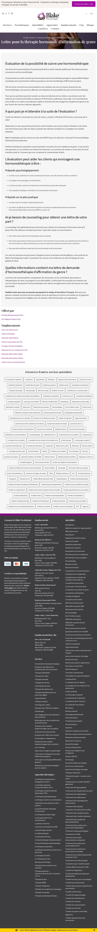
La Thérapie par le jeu (42, 859)
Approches (52, 25)
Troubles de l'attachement (40, 501)
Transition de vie (24, 479)
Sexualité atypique (26, 462)
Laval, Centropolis (8, 334)
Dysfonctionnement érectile (52, 413)
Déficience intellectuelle (49, 402)
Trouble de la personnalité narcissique (77, 484)
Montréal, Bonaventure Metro (12, 358)
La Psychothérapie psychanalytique (47, 843)
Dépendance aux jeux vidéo (80, 402)
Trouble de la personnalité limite (51, 484)
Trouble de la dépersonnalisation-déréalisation (23, 484)
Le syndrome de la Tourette (75, 701)
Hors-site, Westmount (10, 330)
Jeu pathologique (34, 435)
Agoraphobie (40, 379)
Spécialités (37, 25)
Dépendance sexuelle (13, 407)
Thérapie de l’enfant (42, 683)
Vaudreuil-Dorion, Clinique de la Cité (14, 350)
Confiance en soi (67, 396)
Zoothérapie (39, 711)
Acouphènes (29, 379)
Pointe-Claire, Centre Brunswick (13, 362)
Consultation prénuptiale (74, 593)
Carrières (43, 28)
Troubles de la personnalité (77, 501)
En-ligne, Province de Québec (12, 346)
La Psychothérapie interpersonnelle (48, 840)
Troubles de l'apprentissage (20, 501)
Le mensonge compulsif (82, 440)
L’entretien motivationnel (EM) (46, 827)
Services (7, 25)
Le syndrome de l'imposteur (13, 446)
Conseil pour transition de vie (75, 586)
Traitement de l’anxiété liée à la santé (79, 791)
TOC (73, 473)
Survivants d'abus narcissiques (78, 468)
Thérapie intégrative (42, 886)
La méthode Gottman (43, 837)
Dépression (26, 407)
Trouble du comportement (16, 490)
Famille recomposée (65, 418)
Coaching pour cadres (42, 705)
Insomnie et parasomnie (77, 429)
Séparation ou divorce (86, 457)
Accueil (25, 38)
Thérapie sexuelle (41, 701)
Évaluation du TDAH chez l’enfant (47, 735)
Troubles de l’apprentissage (75, 895)
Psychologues (22, 25)
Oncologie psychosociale (17, 451)
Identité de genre (60, 429)
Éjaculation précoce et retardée (20, 418)
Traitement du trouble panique (76, 860)
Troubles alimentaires (21, 495)
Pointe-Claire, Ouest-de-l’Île (12, 342)
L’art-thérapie (40, 747)
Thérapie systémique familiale (46, 896)
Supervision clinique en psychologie (47, 751)
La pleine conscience (42, 823)
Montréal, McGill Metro (10, 338)
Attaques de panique (16, 391)
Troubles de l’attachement (75, 898)
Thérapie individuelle (42, 673)
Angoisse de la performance (67, 379)
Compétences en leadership (75, 574)
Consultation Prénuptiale (84, 396)
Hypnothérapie (40, 698)
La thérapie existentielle (44, 847)
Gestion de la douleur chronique (57, 424)
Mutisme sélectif (87, 446)
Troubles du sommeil (43, 506)
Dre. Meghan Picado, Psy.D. (11, 319)
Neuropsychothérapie (43, 862)
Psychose (85, 451)
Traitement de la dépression (75, 797)
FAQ (81, 25)
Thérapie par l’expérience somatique (48, 889)
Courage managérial (14, 402)
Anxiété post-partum (49, 385)
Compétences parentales (51, 396)
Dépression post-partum (41, 407)
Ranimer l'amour (50, 457)
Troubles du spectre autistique (63, 506)
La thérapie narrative (42, 855)
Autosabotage (30, 391)
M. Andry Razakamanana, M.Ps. (13, 315)
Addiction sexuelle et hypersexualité (78, 528)
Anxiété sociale (64, 385)
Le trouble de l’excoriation (74, 705)
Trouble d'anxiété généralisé (79, 479)
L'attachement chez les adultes (69, 435)
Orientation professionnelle (45, 732)
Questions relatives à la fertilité (31, 457)
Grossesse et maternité (44, 429)
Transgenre (12, 479)
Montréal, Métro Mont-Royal (12, 354)
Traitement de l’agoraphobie (75, 787)
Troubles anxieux (36, 495)
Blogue (90, 25)
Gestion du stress (76, 424)
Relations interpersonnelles (67, 457)
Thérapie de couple (42, 676)
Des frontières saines (72, 407)
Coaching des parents (42, 686)
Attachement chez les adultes (76, 558)
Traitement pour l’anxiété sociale (77, 864)
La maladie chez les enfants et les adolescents (43, 440)
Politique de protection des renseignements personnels (78, 929)
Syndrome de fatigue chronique (36, 473)
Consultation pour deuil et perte (77, 590)
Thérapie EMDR (40, 883)
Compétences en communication (77, 391)
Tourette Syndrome (84, 473)
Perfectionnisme (33, 451)
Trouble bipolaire (61, 479)
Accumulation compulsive (14, 379)
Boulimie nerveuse (58, 391)
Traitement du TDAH (72, 834)
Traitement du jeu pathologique (76, 831)
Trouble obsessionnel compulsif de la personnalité (44, 490)
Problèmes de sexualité (58, 451)
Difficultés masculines (73, 619)
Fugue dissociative (81, 418)
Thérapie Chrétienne (62, 473)
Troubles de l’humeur (73, 901)
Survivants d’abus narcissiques (76, 763)
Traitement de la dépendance (75, 794)
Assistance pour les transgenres (76, 554)
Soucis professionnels (42, 462)
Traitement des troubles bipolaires (78, 816)
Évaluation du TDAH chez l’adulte (47, 708)
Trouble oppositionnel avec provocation (76, 490)
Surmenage (61, 468)
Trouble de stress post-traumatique (78, 879)
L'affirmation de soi (50, 435)
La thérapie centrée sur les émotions (48, 800)
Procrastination (74, 451)
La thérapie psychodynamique (45, 796)
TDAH (51, 473)
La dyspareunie (87, 435)
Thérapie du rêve (41, 879)
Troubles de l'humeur (58, 501)
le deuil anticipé (66, 440)
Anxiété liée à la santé (32, 385)
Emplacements (68, 25)
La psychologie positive (43, 830)
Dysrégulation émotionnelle (73, 413)
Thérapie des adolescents (44, 689)
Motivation (75, 446)
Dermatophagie (57, 407)
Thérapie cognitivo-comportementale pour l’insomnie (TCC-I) (47, 873)
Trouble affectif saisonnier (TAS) (43, 479)
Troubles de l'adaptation (75, 495)
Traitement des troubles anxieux (77, 813)
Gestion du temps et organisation (22, 429)
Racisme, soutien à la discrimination (78, 734)
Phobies (44, 451)
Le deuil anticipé (71, 691)
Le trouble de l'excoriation (34, 446)
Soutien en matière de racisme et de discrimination (25, 468)
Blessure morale (43, 391)
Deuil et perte (87, 407)
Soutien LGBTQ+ (50, 468)
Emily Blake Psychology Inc (15, 929)
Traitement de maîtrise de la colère (78, 810)
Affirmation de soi (71, 531)
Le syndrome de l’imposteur (75, 698)
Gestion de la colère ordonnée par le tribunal (29, 424)
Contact (55, 28)
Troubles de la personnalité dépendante (21, 506)
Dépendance (65, 402)
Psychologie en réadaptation (45, 738)
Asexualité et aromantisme (80, 385)
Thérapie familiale (41, 679)
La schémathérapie (42, 833)
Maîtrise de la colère (62, 446)
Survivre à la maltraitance (15, 473)
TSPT (77, 506)
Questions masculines (11, 457)
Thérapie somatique (42, 892)
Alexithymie (51, 379)
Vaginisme (85, 506)
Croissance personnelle (31, 402)
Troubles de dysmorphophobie (54, 495)
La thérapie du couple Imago (45, 814)
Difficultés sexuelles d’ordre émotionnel (27, 413)
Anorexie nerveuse (85, 379)
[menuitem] (91, 13)
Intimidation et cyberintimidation (15, 435)
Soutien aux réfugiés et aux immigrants (64, 462)
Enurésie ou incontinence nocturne (44, 418)
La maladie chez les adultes (16, 440)
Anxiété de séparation (15, 385)
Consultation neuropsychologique (47, 664)
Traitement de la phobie (74, 806)
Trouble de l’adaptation (73, 870)
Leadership (49, 446)
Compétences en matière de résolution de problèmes (22, 396)
